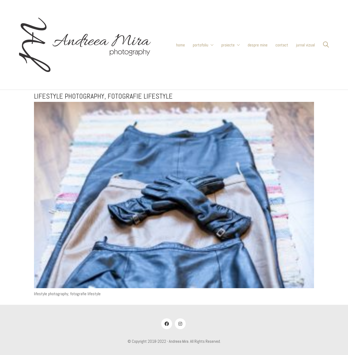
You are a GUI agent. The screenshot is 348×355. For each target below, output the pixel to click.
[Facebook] (166, 323)
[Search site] (326, 45)
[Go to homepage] (85, 45)
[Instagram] (180, 323)
